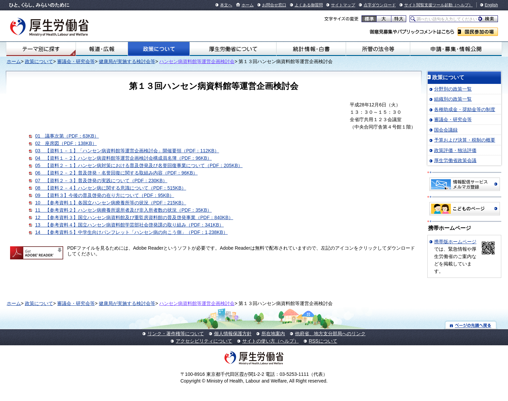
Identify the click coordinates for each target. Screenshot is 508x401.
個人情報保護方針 (233, 333)
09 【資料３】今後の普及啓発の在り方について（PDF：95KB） (104, 195)
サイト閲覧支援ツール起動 (428, 5)
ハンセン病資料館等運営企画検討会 (197, 61)
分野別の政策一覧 (453, 89)
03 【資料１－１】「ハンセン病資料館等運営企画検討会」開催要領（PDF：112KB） (127, 150)
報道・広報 (102, 49)
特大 (398, 19)
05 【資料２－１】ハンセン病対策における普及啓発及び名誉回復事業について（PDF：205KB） (139, 165)
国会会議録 (446, 130)
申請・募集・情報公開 (456, 49)
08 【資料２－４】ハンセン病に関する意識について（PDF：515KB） (110, 188)
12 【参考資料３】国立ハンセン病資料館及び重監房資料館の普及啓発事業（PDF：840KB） (134, 217)
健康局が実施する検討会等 (127, 61)
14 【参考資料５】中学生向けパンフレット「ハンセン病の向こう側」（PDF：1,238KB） (131, 232)
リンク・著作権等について (175, 333)
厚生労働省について (233, 49)
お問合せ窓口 (274, 5)
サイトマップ (343, 5)
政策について (158, 49)
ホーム (248, 5)
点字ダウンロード (380, 5)
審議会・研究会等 (76, 61)
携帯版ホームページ (455, 241)
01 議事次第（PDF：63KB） (67, 136)
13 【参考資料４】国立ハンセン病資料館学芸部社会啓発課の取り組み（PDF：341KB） (129, 225)
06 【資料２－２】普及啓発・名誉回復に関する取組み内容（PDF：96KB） (116, 173)
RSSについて (323, 341)
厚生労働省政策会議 (455, 160)
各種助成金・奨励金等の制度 (464, 109)
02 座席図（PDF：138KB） (66, 143)
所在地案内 (273, 333)
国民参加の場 (478, 32)
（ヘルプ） (463, 5)
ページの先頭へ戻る (471, 325)
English (491, 5)
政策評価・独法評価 (455, 150)
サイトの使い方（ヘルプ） (270, 341)
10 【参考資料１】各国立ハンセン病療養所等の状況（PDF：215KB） (110, 202)
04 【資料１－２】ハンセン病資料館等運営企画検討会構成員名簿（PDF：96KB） (123, 158)
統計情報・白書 (311, 49)
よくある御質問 (309, 5)
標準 (369, 19)
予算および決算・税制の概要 (464, 140)
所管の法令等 (378, 49)
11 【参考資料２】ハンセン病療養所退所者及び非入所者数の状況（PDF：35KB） (123, 210)
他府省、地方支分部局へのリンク (330, 333)
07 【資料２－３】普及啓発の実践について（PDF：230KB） (101, 180)
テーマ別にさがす (41, 49)
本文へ (226, 5)
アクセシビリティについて (204, 341)
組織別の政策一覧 (453, 99)
